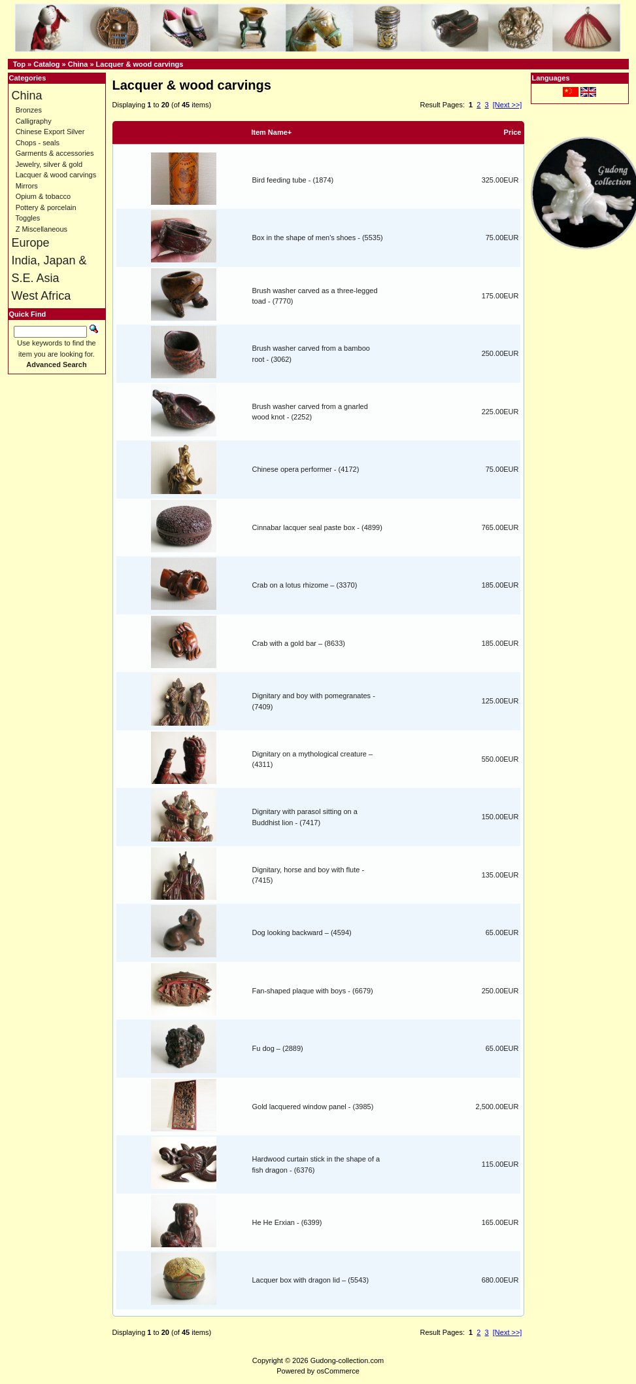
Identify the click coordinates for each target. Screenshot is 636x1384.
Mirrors (27, 186)
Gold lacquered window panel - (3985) (313, 1106)
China (78, 64)
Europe (31, 242)
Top (19, 64)
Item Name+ (271, 132)
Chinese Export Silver (50, 131)
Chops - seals (37, 143)
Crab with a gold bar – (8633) (298, 643)
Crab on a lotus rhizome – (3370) (305, 585)
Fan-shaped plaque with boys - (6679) (312, 991)
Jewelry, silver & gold (49, 164)
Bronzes (29, 110)
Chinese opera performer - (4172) (306, 469)
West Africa (41, 295)
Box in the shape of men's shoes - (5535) (317, 237)
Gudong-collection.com (347, 1360)
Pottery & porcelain (46, 207)
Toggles (27, 218)
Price (513, 132)
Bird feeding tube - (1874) (293, 180)
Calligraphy (34, 121)
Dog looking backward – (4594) (302, 932)
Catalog (46, 64)
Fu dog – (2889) (277, 1048)
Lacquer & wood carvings (140, 64)
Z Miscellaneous (41, 229)
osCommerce (337, 1371)
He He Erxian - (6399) (287, 1222)
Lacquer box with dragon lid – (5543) (310, 1280)
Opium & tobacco (43, 196)
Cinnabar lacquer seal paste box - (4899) (317, 527)
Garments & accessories (55, 153)
